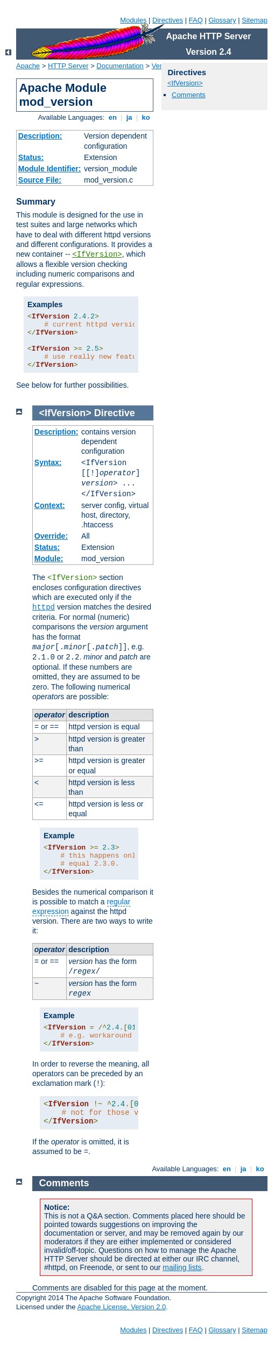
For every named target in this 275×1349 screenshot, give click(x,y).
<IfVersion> (97, 254)
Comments (189, 95)
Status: (31, 157)
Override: (51, 536)
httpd (43, 607)
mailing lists (182, 1267)
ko (146, 117)
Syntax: (48, 462)
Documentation (119, 66)
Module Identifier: (49, 168)
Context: (49, 505)
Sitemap (254, 20)
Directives (167, 20)
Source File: (39, 180)
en (112, 117)
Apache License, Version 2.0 (121, 1307)
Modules (133, 20)
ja (129, 117)
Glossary (222, 20)
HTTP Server (68, 66)
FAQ (196, 20)
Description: (40, 136)
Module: (49, 558)
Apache (28, 66)
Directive (114, 413)
